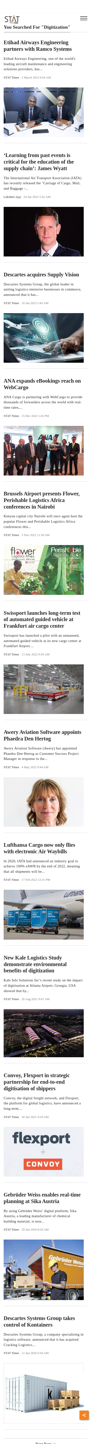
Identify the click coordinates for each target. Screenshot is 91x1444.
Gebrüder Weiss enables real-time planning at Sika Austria (42, 1198)
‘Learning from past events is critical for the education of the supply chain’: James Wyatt (39, 161)
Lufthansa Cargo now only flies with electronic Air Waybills (39, 848)
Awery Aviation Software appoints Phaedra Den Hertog (42, 735)
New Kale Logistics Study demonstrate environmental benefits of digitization (35, 964)
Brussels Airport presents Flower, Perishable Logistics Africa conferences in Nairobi (42, 500)
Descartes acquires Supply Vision (41, 275)
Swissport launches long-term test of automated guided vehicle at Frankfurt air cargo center (42, 619)
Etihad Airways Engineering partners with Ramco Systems (38, 45)
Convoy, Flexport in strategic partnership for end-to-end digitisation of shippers (37, 1082)
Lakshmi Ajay (12, 197)
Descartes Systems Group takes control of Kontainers (39, 1321)
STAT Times (11, 77)
